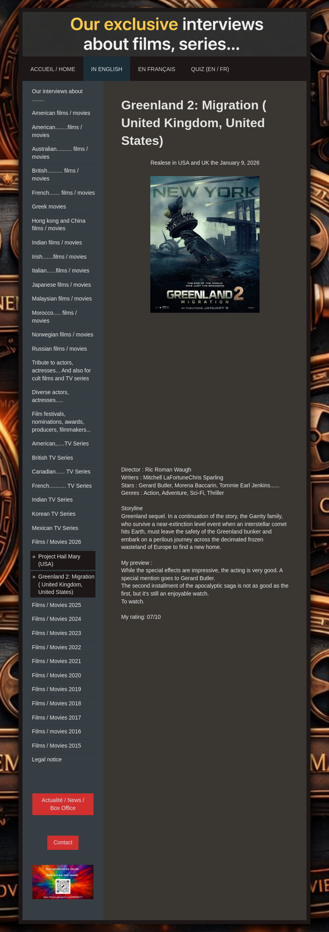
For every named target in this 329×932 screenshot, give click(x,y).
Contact (62, 842)
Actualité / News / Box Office (63, 804)
